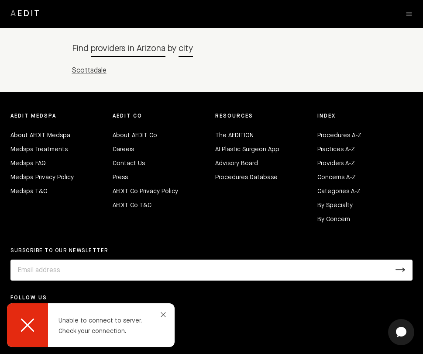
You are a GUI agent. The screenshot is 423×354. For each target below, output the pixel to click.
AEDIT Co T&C (132, 205)
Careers (123, 149)
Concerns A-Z (336, 177)
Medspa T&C (28, 191)
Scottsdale (89, 70)
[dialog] (91, 325)
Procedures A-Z (339, 135)
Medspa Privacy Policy (42, 177)
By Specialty (335, 205)
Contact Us (129, 163)
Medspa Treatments (39, 149)
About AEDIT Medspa (40, 135)
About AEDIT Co (135, 135)
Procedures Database (246, 177)
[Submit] (401, 270)
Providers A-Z (336, 163)
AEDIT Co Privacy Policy (145, 191)
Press (120, 177)
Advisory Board (236, 163)
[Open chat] (401, 332)
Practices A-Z (336, 149)
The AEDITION (234, 135)
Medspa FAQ (28, 163)
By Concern (333, 219)
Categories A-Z (339, 191)
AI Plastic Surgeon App (247, 149)
